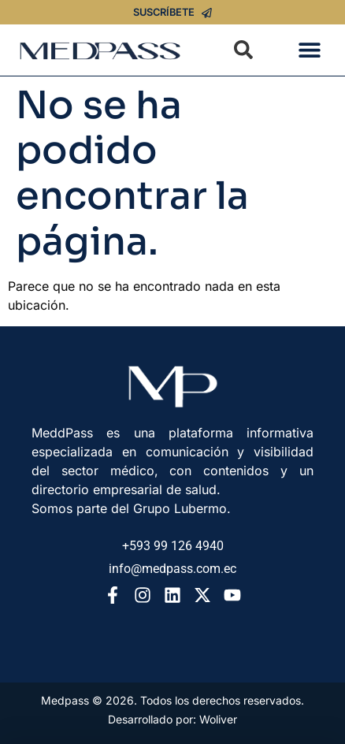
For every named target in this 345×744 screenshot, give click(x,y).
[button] (310, 50)
